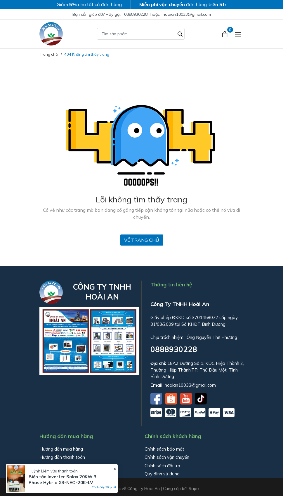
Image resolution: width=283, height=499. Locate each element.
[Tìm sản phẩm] (141, 34)
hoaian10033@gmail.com (187, 14)
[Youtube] (186, 398)
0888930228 (135, 14)
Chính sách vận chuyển (167, 457)
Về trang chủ (141, 240)
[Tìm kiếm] (180, 33)
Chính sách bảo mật (164, 449)
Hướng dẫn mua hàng (61, 449)
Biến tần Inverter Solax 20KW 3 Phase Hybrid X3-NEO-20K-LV (62, 479)
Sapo (194, 488)
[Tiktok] (201, 398)
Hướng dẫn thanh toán (62, 457)
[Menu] (238, 34)
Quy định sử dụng (162, 474)
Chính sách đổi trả (162, 465)
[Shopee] (171, 398)
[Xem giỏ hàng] (225, 34)
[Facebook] (156, 398)
